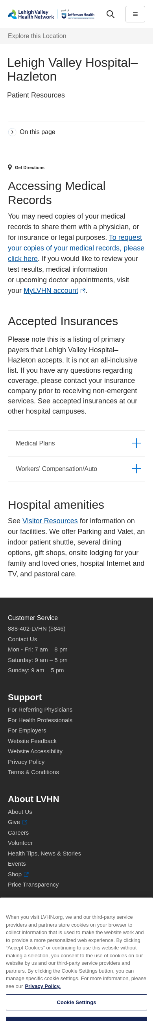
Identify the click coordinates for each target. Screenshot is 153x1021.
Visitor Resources (50, 521)
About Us (20, 811)
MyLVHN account (54, 290)
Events (17, 863)
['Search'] (110, 14)
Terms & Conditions (33, 772)
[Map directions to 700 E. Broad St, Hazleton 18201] (73, 167)
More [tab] (73, 29)
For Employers (27, 730)
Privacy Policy (26, 761)
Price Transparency (33, 884)
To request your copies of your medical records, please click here (76, 248)
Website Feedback (32, 741)
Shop (18, 874)
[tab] (76, 443)
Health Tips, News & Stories (44, 853)
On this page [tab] (37, 132)
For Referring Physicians (40, 709)
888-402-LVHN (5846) (36, 628)
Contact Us (22, 639)
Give (17, 822)
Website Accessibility (35, 751)
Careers (18, 832)
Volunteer (20, 842)
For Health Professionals (40, 720)
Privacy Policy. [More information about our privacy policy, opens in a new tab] (43, 997)
